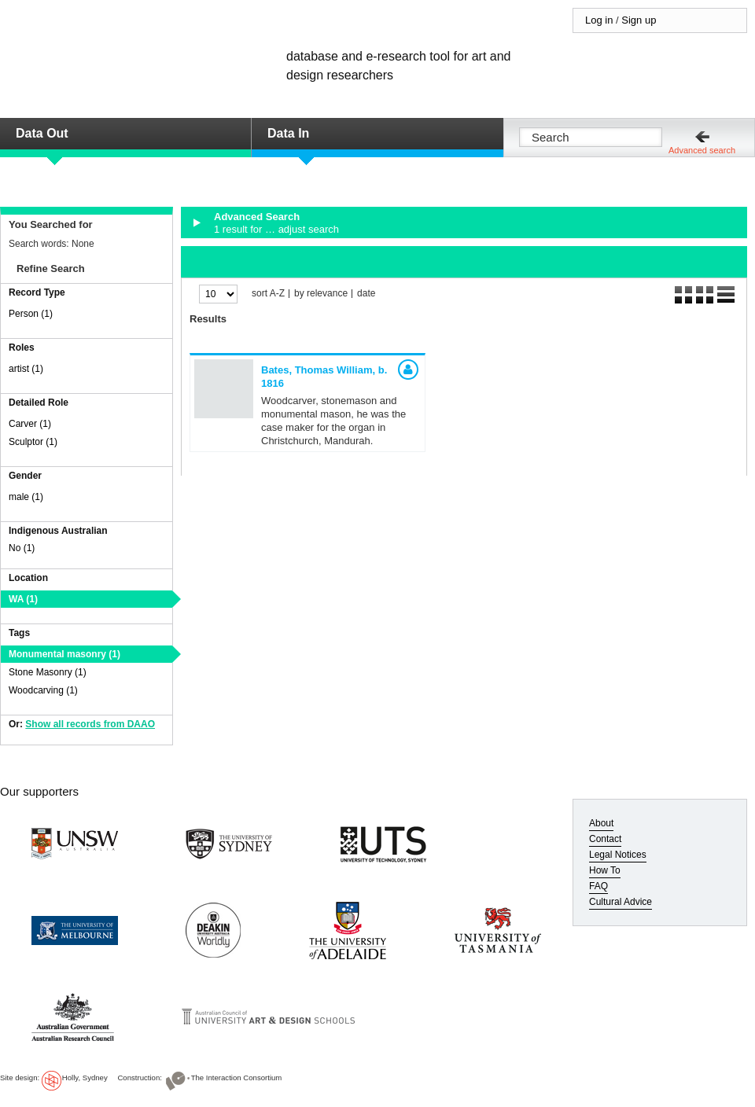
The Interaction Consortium (236, 1077)
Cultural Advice (620, 901)
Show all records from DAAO (90, 724)
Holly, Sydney (85, 1077)
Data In (288, 133)
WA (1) (23, 599)
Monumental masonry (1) (64, 654)
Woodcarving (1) (43, 690)
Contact (605, 838)
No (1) (22, 548)
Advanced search (701, 150)
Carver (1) (30, 423)
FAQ (598, 886)
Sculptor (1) (33, 441)
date (366, 293)
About (601, 823)
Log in (599, 20)
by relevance (321, 293)
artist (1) (26, 368)
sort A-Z (268, 293)
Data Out (42, 133)
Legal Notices (617, 854)
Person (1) (31, 313)
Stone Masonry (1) (48, 672)
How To (605, 870)
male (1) (26, 496)
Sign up (638, 20)
